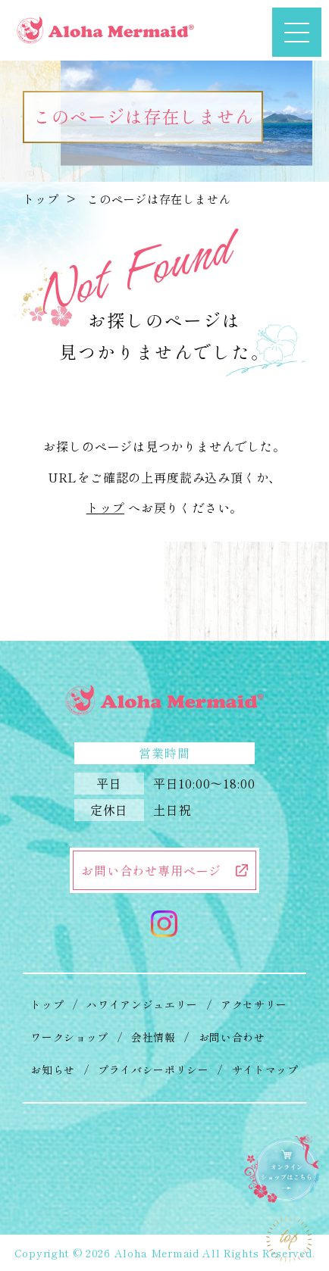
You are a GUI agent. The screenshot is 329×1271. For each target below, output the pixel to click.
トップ (40, 198)
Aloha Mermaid (156, 1252)
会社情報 (153, 1037)
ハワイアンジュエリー (142, 1004)
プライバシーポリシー (153, 1069)
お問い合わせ (232, 1037)
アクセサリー (254, 1004)
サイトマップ (265, 1069)
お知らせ (52, 1069)
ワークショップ (69, 1037)
